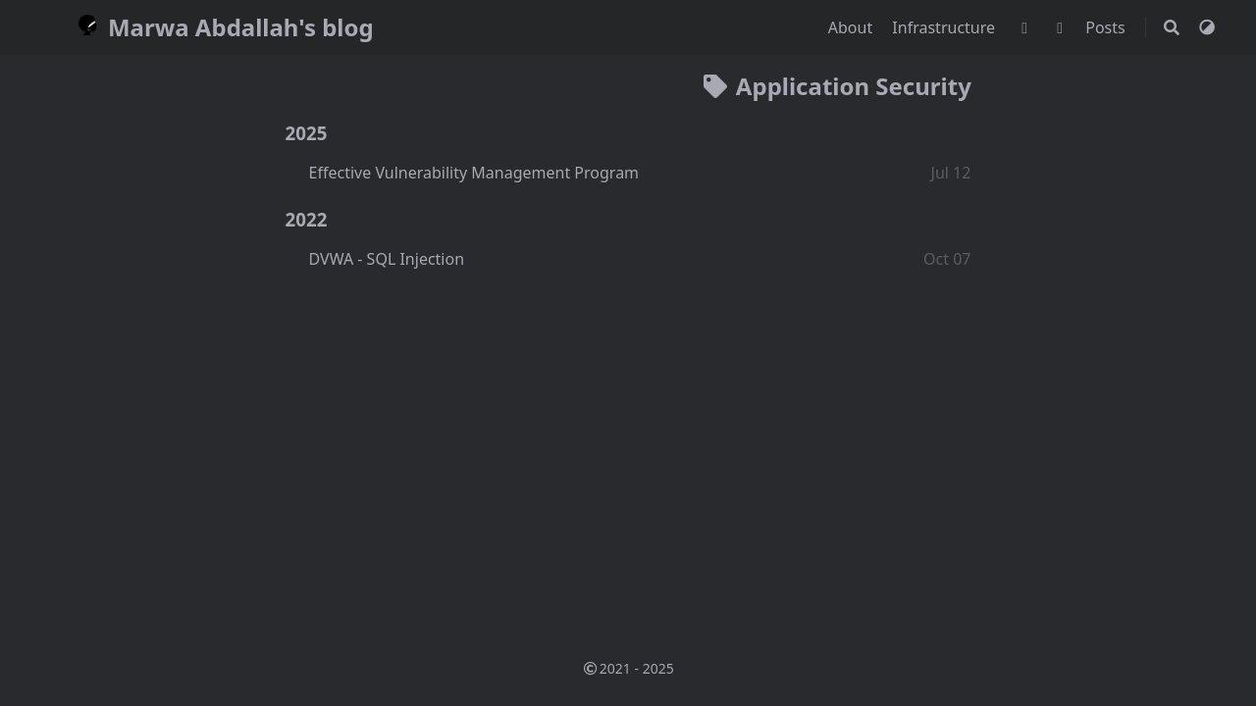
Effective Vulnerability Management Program (474, 172)
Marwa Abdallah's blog (222, 27)
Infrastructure (945, 27)
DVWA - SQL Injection (387, 259)
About (852, 27)
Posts (1107, 27)
